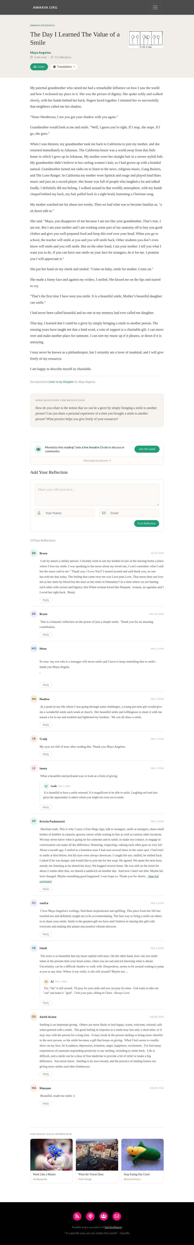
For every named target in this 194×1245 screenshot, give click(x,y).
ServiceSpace (113, 1227)
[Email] (133, 513)
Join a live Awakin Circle (91, 447)
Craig (43, 738)
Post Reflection (147, 523)
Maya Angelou (40, 52)
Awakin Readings (42, 25)
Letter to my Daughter (61, 381)
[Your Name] (69, 513)
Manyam (45, 1088)
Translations (62, 66)
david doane (48, 1016)
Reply (46, 600)
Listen (39, 66)
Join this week (147, 449)
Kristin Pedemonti (52, 821)
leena (43, 768)
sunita (44, 903)
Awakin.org (45, 7)
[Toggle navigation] (155, 7)
